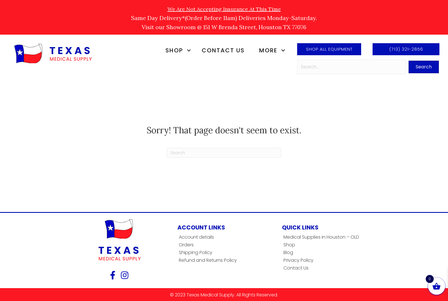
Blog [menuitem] (288, 252)
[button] (188, 50)
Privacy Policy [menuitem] (298, 260)
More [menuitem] (268, 50)
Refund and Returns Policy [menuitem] (208, 260)
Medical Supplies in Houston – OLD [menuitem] (321, 237)
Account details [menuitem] (196, 237)
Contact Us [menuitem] (223, 50)
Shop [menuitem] (174, 50)
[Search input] (351, 67)
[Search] (224, 153)
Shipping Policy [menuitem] (195, 252)
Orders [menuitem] (186, 244)
